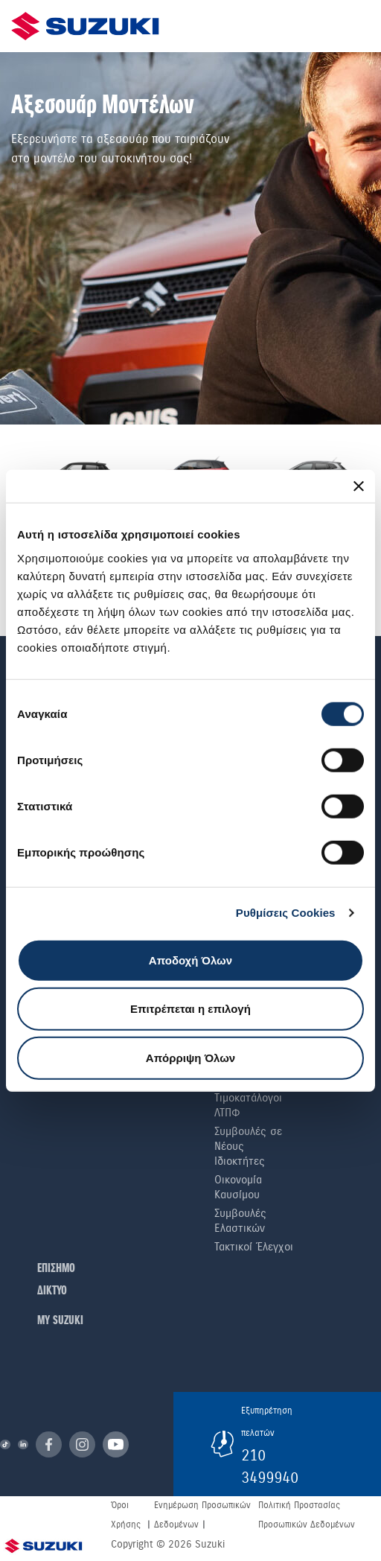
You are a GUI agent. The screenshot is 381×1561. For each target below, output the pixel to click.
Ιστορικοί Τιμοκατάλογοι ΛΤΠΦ (248, 1097)
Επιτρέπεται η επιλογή (190, 1008)
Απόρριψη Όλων (190, 1057)
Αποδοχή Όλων (190, 959)
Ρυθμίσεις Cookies (286, 912)
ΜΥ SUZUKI (60, 1321)
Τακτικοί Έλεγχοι (253, 1246)
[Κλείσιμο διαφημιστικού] (358, 486)
